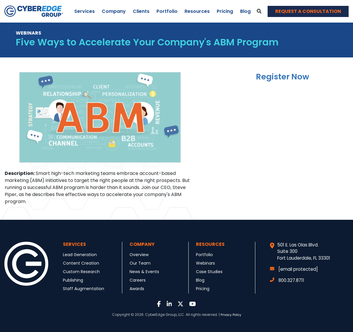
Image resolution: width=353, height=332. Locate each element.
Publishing (73, 280)
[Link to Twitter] (180, 304)
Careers (138, 280)
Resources (197, 11)
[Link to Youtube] (192, 304)
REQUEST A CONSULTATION (308, 11)
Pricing (225, 11)
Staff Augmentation (83, 289)
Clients (141, 11)
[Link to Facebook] (159, 304)
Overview (139, 255)
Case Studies (209, 272)
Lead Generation (80, 255)
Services (84, 11)
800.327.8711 (287, 280)
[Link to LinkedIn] (169, 304)
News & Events (144, 272)
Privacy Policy (231, 315)
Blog (245, 11)
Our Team (140, 263)
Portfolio (167, 11)
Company (114, 11)
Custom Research (81, 272)
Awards (137, 289)
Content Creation (81, 263)
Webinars (205, 263)
